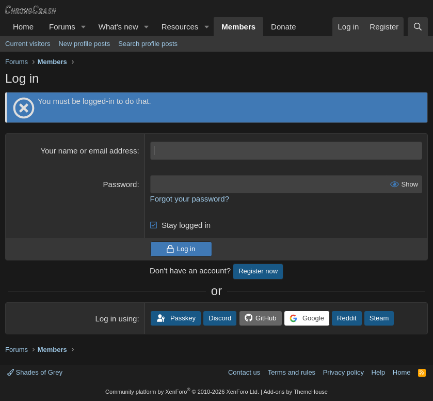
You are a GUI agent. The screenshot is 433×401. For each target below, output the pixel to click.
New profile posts (84, 44)
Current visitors (27, 44)
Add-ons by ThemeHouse (295, 392)
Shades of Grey (34, 372)
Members (238, 26)
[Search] (418, 26)
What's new (118, 26)
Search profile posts (148, 44)
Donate (283, 26)
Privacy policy (343, 372)
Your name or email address (88, 150)
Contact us (244, 372)
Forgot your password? (189, 198)
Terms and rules (291, 372)
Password (120, 184)
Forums (62, 26)
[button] (83, 26)
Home (23, 26)
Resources (180, 26)
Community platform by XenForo (182, 392)
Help (379, 372)
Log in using (116, 318)
